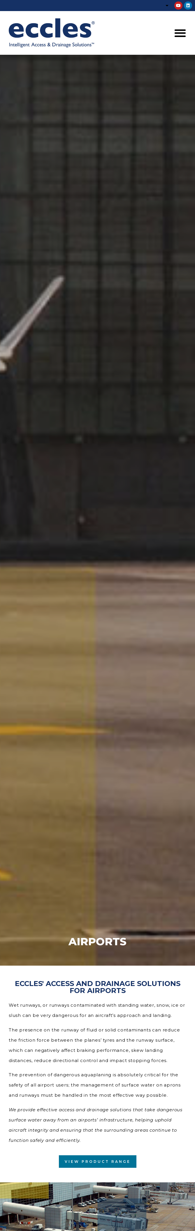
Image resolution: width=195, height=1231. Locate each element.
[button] (180, 33)
